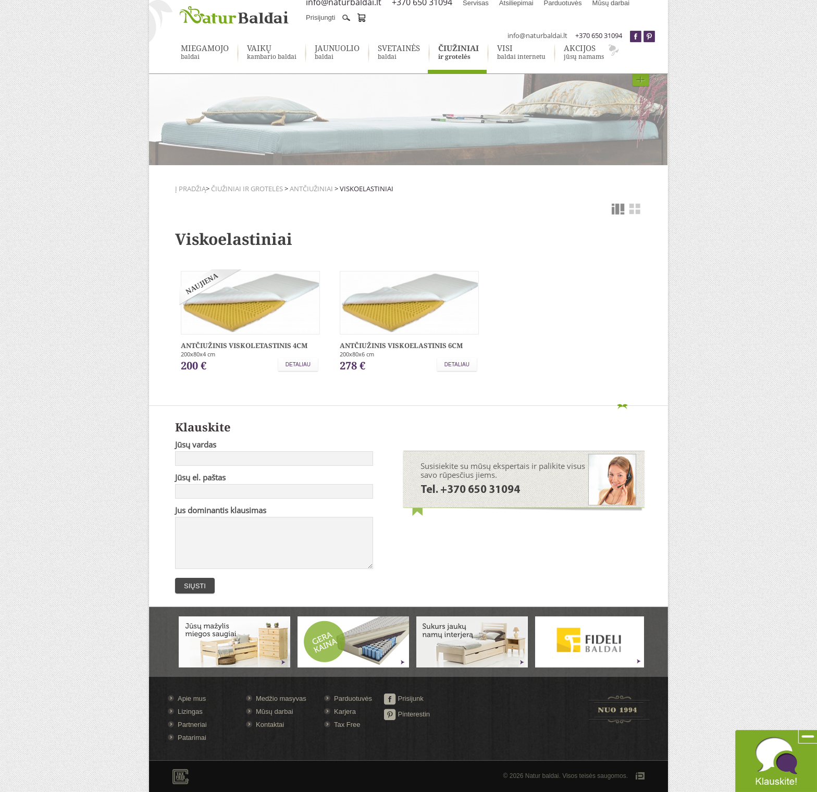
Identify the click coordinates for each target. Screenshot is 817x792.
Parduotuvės (353, 698)
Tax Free (347, 724)
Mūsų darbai (274, 711)
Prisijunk (403, 698)
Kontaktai (270, 724)
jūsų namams (584, 52)
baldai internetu (521, 52)
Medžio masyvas (281, 698)
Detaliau (298, 364)
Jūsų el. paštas (200, 477)
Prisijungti (320, 17)
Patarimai (192, 737)
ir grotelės (458, 52)
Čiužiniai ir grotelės (247, 188)
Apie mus (192, 698)
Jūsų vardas (195, 444)
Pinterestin (406, 714)
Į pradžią (190, 188)
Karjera (345, 711)
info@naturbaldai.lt (537, 35)
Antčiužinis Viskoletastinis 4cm (244, 345)
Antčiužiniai (311, 188)
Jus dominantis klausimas (220, 510)
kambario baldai (271, 52)
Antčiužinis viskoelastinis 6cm (401, 345)
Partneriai (192, 724)
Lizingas (190, 711)
